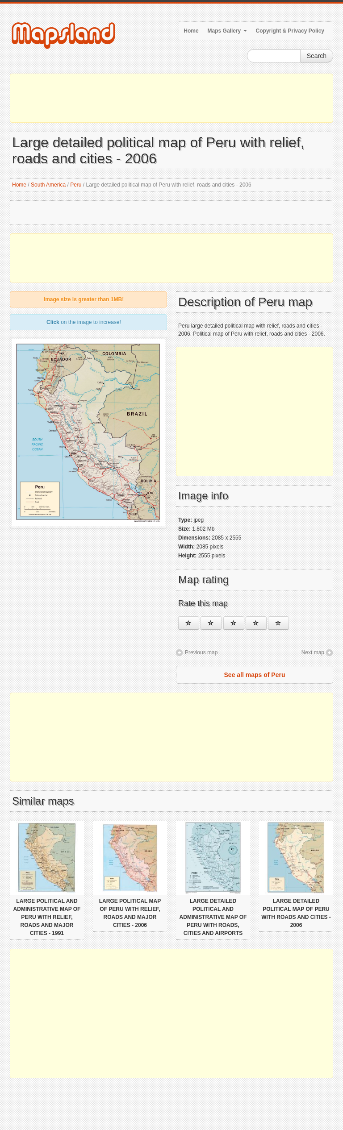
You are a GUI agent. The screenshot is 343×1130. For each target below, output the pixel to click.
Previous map (201, 652)
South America (48, 185)
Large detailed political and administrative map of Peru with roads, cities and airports (213, 917)
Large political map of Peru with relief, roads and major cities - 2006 (130, 913)
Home (191, 31)
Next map (312, 652)
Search (316, 55)
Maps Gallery (227, 31)
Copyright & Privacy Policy (290, 31)
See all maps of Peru (254, 674)
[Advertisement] (171, 98)
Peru (75, 185)
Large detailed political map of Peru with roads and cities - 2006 (296, 913)
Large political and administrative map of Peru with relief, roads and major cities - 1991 (47, 917)
